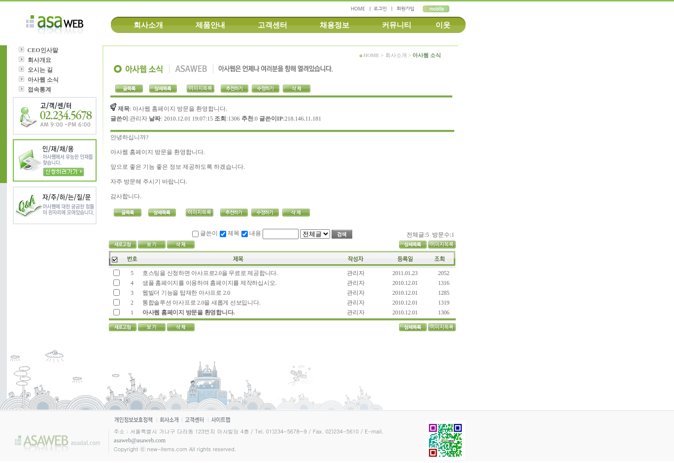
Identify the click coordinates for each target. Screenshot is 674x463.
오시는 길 (40, 69)
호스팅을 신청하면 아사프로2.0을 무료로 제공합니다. (209, 273)
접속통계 (39, 89)
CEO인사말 (43, 50)
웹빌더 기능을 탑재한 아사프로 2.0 (185, 292)
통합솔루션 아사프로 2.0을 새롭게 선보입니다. (201, 302)
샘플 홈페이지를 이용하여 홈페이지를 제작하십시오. (208, 282)
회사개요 (39, 60)
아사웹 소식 (43, 79)
